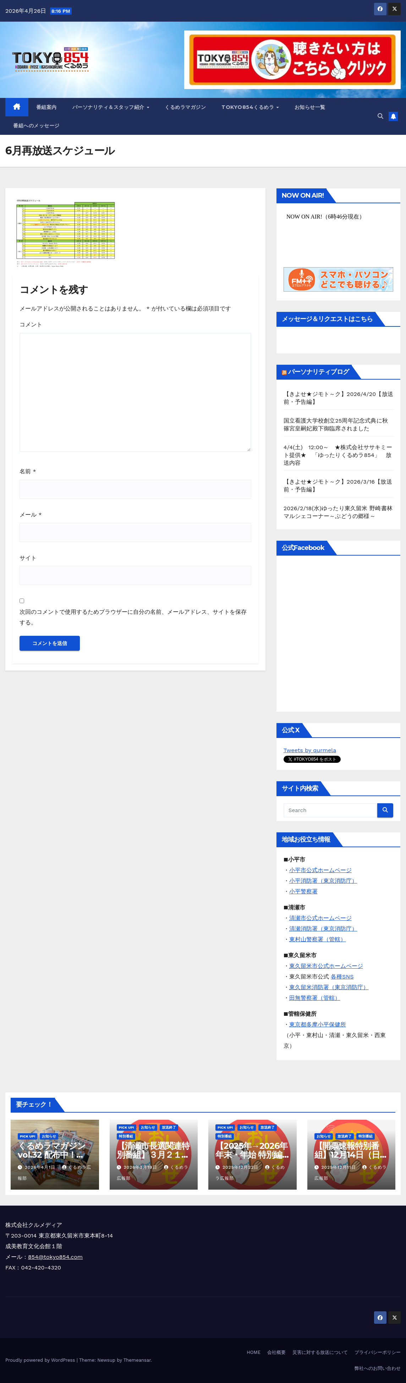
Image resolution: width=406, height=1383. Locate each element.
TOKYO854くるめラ (248, 107)
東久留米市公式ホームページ (326, 966)
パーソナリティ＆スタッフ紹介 (109, 107)
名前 (28, 471)
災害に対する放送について (320, 1352)
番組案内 (46, 107)
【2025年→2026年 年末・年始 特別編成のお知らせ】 (251, 1155)
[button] (380, 116)
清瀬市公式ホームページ (320, 918)
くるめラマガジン (185, 107)
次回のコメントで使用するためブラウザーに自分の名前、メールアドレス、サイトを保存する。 (133, 617)
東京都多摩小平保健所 (317, 1024)
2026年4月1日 (41, 1167)
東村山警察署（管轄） (317, 939)
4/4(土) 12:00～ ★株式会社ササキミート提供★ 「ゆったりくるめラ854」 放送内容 (338, 455)
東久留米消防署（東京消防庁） (329, 987)
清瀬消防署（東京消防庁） (323, 928)
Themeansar (137, 1360)
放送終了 (169, 1127)
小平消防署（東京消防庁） (323, 880)
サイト (28, 558)
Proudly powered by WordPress (41, 1360)
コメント (31, 324)
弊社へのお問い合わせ (378, 1368)
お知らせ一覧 (310, 107)
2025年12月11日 (339, 1167)
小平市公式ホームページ (320, 870)
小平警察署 (303, 891)
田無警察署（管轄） (314, 997)
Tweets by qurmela (310, 750)
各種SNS (342, 976)
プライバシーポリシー (378, 1352)
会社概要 (276, 1352)
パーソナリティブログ (318, 372)
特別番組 (126, 1136)
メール (31, 514)
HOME (253, 1352)
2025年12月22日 (241, 1167)
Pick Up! (27, 1136)
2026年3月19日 (141, 1167)
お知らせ (49, 1136)
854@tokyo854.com (55, 1256)
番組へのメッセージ (36, 125)
